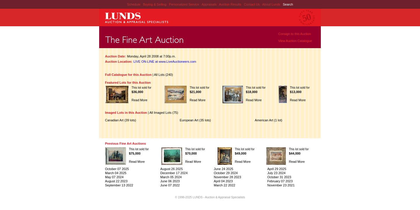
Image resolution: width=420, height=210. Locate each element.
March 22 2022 (224, 185)
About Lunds (271, 4)
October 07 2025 (117, 169)
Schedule (133, 4)
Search (288, 4)
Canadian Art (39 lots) (120, 120)
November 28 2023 (227, 177)
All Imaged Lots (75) (163, 112)
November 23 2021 (281, 185)
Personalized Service (184, 4)
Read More (139, 100)
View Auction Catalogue (295, 41)
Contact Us (252, 4)
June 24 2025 (223, 169)
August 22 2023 (116, 181)
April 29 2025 (276, 169)
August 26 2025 (171, 169)
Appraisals (209, 4)
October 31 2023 (279, 177)
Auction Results (230, 4)
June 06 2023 (170, 181)
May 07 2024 (114, 177)
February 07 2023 (280, 181)
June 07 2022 (170, 185)
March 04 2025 (115, 173)
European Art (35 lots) (195, 120)
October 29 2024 (226, 173)
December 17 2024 (174, 173)
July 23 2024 (276, 173)
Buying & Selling (155, 4)
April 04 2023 (223, 181)
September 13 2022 (119, 185)
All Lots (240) (163, 74)
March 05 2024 (171, 177)
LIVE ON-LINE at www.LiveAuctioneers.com (165, 61)
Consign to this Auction (294, 34)
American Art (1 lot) (268, 120)
